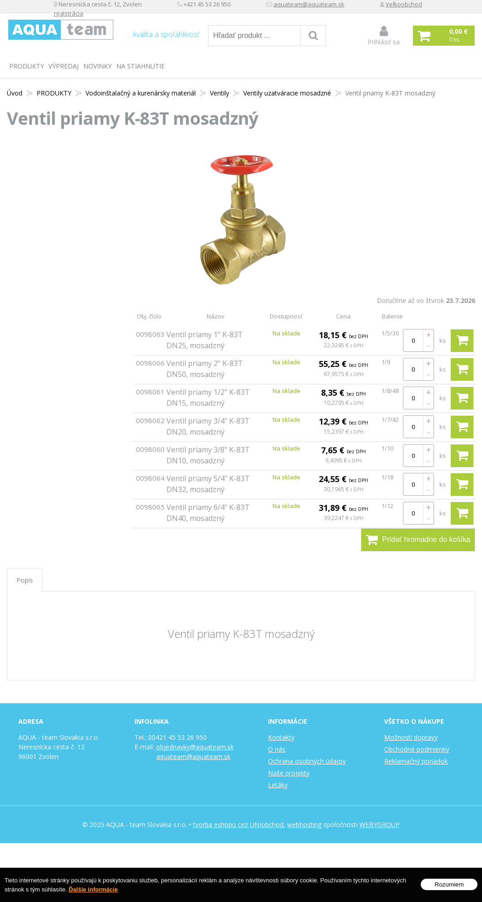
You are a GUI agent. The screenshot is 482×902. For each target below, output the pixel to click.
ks (442, 340)
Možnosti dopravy (411, 737)
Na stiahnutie (140, 66)
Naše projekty (289, 773)
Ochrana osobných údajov (307, 761)
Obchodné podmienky (416, 749)
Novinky (97, 66)
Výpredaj (63, 66)
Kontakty (281, 737)
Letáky (278, 784)
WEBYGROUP (379, 824)
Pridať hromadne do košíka (418, 539)
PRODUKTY (26, 66)
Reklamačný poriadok (416, 761)
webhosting (304, 824)
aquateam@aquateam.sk (376, 7)
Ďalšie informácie (93, 889)
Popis (24, 580)
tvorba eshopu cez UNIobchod (238, 824)
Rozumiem (449, 884)
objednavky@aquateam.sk (195, 747)
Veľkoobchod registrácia (136, 16)
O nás (276, 749)
